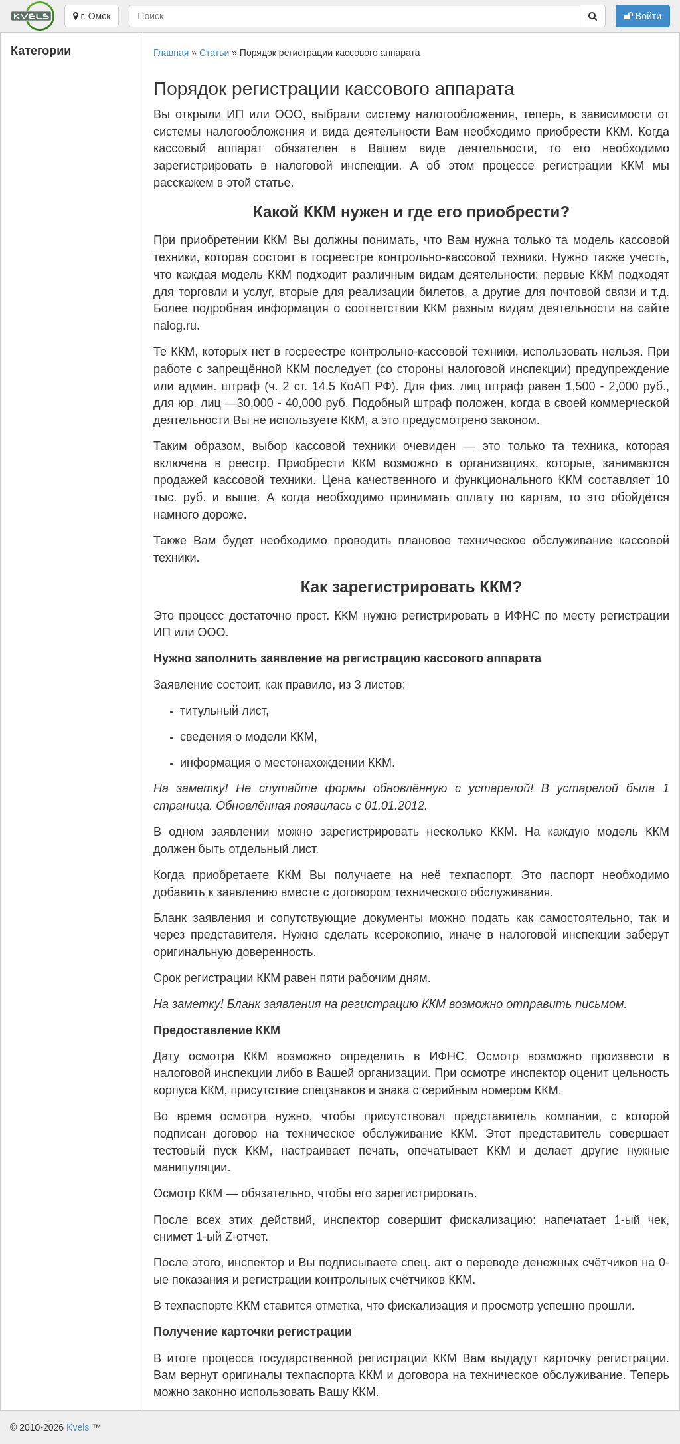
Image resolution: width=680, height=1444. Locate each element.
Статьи (214, 52)
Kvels (77, 1427)
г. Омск (92, 16)
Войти (642, 16)
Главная (171, 52)
